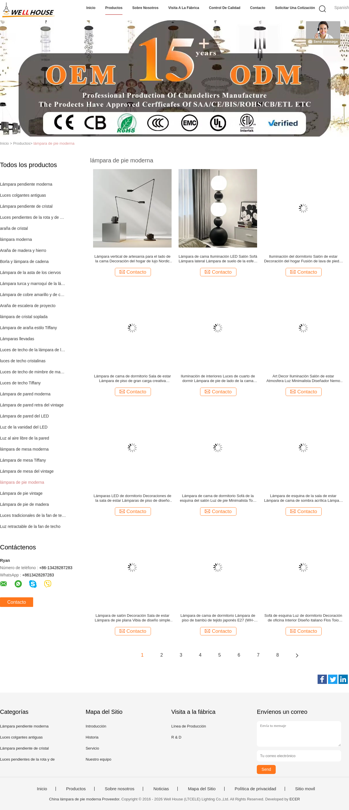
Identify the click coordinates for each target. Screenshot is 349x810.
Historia (92, 737)
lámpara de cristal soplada (23, 316)
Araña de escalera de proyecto (28, 305)
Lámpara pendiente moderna (26, 184)
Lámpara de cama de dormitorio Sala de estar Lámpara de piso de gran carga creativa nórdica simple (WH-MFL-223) (132, 378)
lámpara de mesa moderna (24, 449)
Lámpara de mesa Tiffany (23, 460)
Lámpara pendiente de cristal (26, 206)
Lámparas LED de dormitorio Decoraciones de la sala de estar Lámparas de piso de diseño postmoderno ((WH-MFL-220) (132, 498)
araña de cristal (14, 228)
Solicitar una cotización (295, 8)
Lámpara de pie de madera (24, 504)
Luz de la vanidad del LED (23, 427)
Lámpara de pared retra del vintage (32, 405)
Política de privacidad (255, 789)
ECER (294, 799)
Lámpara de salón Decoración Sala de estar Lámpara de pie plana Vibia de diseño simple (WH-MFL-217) (132, 618)
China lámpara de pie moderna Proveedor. (85, 799)
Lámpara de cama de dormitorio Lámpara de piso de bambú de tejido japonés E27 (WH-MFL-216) (217, 618)
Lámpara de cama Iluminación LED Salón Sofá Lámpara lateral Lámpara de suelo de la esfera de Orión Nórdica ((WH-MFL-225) (218, 259)
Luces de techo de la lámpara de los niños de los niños (33, 349)
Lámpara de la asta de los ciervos (30, 272)
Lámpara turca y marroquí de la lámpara (33, 283)
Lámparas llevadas (17, 338)
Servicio (92, 748)
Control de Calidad (224, 8)
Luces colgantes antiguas (23, 195)
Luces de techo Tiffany (20, 383)
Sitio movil (305, 789)
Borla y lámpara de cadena (24, 261)
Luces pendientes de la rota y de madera (33, 217)
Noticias (161, 789)
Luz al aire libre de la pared (24, 438)
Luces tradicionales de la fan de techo (33, 515)
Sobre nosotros (145, 8)
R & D (176, 737)
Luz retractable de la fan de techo (30, 526)
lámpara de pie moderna (53, 143)
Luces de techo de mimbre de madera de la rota (33, 372)
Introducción (96, 726)
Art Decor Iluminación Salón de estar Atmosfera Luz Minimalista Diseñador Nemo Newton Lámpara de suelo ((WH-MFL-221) (303, 378)
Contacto (257, 8)
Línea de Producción (188, 726)
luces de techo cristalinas (22, 361)
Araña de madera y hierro (23, 250)
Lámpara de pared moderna (25, 394)
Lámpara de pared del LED (24, 416)
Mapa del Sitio (202, 789)
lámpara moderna (16, 239)
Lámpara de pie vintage (21, 493)
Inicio (90, 8)
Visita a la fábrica (183, 8)
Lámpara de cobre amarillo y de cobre (33, 294)
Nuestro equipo (98, 759)
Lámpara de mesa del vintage (27, 471)
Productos (113, 8)
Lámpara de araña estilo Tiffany (28, 327)
